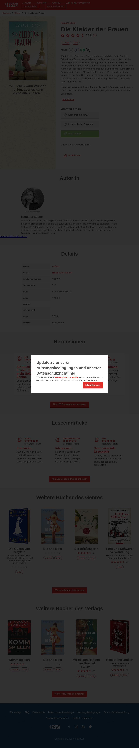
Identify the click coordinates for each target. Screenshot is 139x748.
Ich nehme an (92, 385)
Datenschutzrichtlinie (66, 377)
